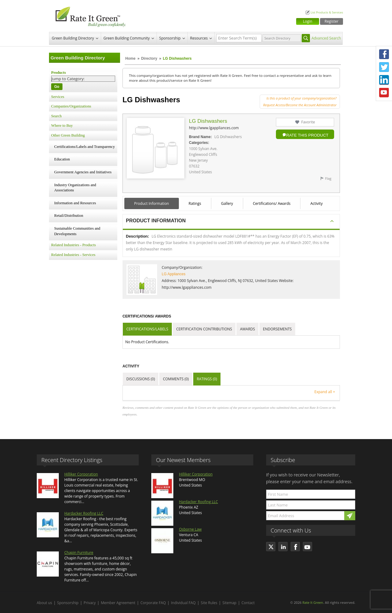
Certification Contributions (204, 329)
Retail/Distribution (68, 215)
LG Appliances (173, 274)
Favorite (308, 122)
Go (56, 87)
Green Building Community (127, 38)
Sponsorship (170, 38)
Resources (199, 38)
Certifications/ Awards (272, 203)
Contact (248, 602)
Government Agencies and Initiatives (82, 172)
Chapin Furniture (78, 552)
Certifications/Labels (147, 329)
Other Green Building (68, 135)
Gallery (227, 203)
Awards (247, 329)
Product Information (151, 203)
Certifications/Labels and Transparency (84, 147)
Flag (328, 178)
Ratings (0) (207, 379)
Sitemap (229, 602)
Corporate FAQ (153, 602)
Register (331, 21)
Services (57, 97)
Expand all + (325, 391)
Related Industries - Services (73, 255)
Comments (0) (176, 379)
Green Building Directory (73, 38)
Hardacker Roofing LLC (83, 513)
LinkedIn (384, 80)
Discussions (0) (140, 379)
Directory (149, 58)
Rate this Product (307, 135)
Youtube (384, 93)
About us (44, 602)
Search (56, 116)
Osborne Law (190, 529)
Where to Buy (62, 125)
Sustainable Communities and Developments (77, 231)
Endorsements (277, 329)
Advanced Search (326, 38)
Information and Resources (75, 203)
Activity (316, 203)
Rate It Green (312, 602)
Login (307, 21)
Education (62, 159)
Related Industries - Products (73, 245)
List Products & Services (327, 12)
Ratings (195, 203)
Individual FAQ (183, 602)
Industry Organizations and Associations (75, 188)
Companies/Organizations (71, 106)
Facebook (384, 54)
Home (130, 58)
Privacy (90, 602)
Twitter (384, 67)
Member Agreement (118, 602)
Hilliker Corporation (81, 474)
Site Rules (209, 602)
